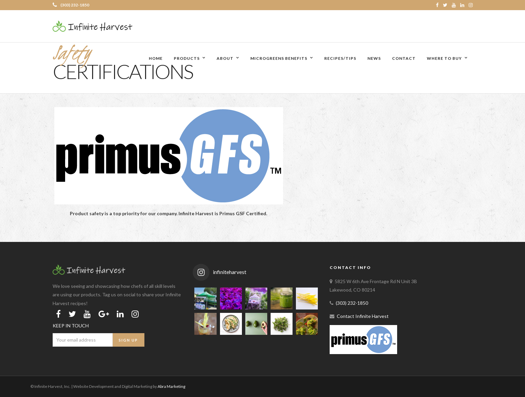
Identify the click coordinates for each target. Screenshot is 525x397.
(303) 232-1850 (71, 4)
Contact (404, 58)
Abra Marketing (171, 386)
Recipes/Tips (340, 58)
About (225, 58)
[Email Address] (83, 340)
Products (187, 58)
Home (156, 58)
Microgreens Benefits (278, 58)
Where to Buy (444, 58)
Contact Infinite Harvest (363, 316)
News (374, 58)
